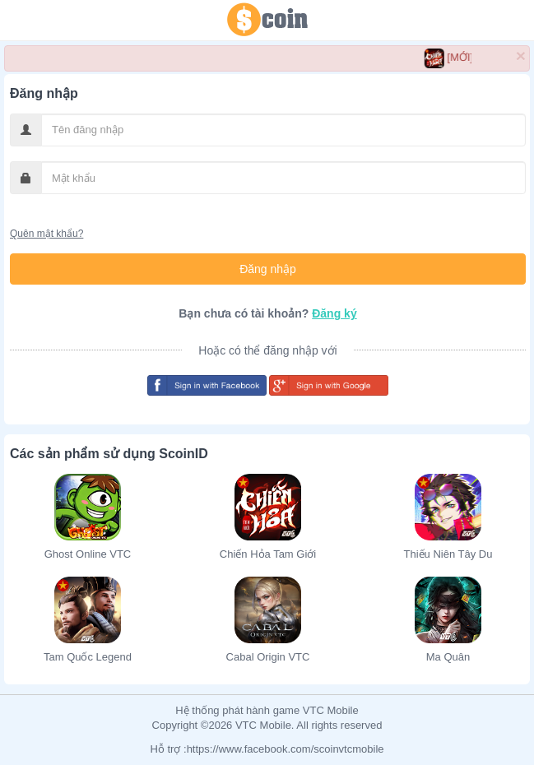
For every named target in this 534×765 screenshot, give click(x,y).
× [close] (521, 55)
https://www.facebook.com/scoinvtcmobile (285, 749)
